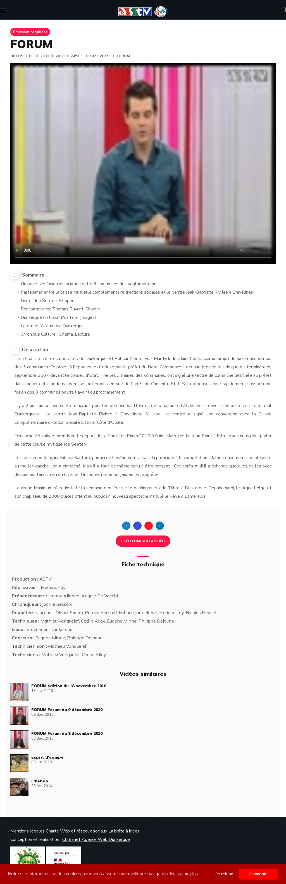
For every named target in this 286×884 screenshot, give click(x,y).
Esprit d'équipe (47, 757)
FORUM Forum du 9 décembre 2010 (67, 709)
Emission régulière (30, 32)
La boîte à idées (124, 831)
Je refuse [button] (224, 874)
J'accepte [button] (258, 874)
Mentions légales (27, 831)
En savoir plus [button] (184, 873)
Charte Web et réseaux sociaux (76, 831)
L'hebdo (39, 781)
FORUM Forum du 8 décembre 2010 (67, 733)
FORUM (123, 56)
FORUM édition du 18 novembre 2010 (68, 685)
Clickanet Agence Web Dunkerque (96, 839)
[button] (285, 10)
